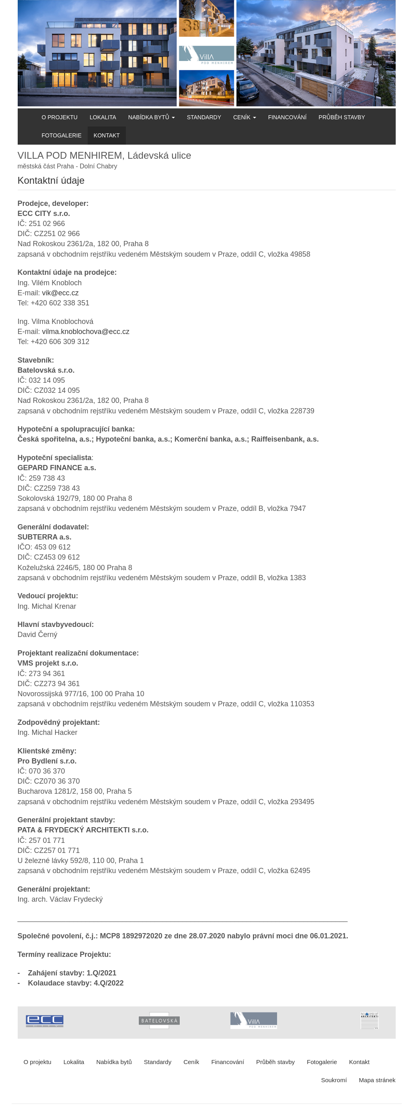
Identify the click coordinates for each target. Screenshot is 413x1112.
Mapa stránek (377, 1080)
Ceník (244, 117)
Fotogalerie (62, 135)
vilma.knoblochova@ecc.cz (85, 332)
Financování (287, 117)
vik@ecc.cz (60, 293)
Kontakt (107, 135)
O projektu (60, 117)
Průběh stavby (341, 117)
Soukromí (334, 1080)
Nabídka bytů (151, 117)
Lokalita (103, 117)
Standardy (204, 117)
